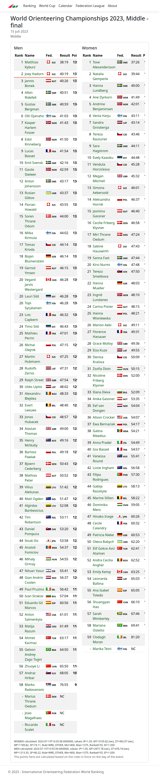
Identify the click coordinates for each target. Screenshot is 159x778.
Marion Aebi (102, 325)
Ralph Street (34, 380)
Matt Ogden (34, 499)
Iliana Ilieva (101, 392)
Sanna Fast (101, 258)
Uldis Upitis (33, 386)
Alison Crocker (104, 417)
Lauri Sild (32, 296)
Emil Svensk (34, 162)
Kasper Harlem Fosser (30, 127)
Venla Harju (102, 115)
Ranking (29, 5)
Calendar (66, 5)
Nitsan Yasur (34, 571)
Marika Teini (102, 648)
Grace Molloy (103, 343)
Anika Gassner (104, 399)
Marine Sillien (103, 498)
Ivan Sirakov (34, 596)
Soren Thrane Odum (30, 221)
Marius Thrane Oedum (30, 701)
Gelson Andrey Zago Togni (33, 654)
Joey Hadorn (34, 74)
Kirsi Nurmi (101, 264)
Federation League (90, 5)
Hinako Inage (103, 516)
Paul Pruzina (34, 589)
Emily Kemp (102, 572)
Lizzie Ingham (103, 468)
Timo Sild (32, 326)
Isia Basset (101, 449)
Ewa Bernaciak (104, 424)
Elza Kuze (100, 350)
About (112, 5)
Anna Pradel (102, 442)
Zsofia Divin (102, 368)
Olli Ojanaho (34, 116)
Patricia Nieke (103, 535)
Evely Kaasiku (103, 157)
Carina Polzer (103, 306)
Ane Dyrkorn (102, 97)
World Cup (47, 5)
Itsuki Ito (31, 540)
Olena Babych (103, 541)
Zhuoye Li (32, 666)
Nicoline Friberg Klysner (99, 380)
